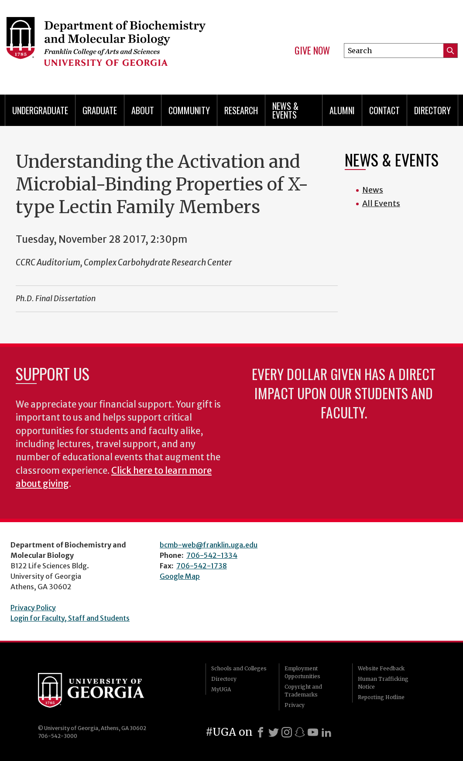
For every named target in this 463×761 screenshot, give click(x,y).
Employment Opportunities (302, 672)
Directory (432, 110)
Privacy (295, 705)
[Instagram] (286, 732)
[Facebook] (260, 732)
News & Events (285, 110)
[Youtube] (313, 732)
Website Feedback (381, 668)
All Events (381, 203)
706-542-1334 (211, 555)
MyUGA (221, 689)
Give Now (312, 50)
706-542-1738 (201, 565)
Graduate (99, 110)
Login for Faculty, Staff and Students (70, 618)
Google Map (180, 576)
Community (189, 110)
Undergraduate (40, 110)
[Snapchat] (300, 732)
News (372, 190)
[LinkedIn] (326, 732)
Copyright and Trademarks (303, 690)
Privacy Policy (33, 607)
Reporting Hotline (381, 697)
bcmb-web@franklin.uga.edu (208, 544)
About (142, 110)
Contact (384, 110)
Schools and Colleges (239, 668)
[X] (273, 732)
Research (241, 110)
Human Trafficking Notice (383, 683)
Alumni (342, 110)
